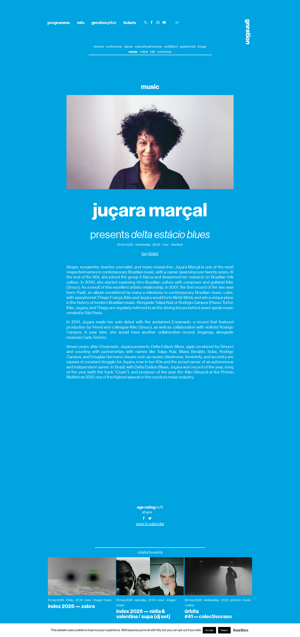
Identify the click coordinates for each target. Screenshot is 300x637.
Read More (240, 630)
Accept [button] (209, 630)
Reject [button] (224, 630)
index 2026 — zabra (71, 606)
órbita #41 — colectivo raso (208, 614)
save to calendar (150, 523)
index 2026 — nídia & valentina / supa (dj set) (143, 614)
